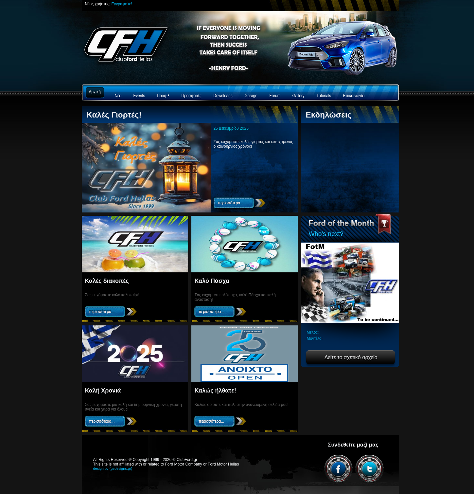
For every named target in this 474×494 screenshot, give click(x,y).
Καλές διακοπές (107, 281)
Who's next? (326, 233)
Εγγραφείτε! (121, 4)
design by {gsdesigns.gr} (112, 468)
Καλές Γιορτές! (114, 114)
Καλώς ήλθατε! (215, 390)
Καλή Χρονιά (103, 390)
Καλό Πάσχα (212, 281)
